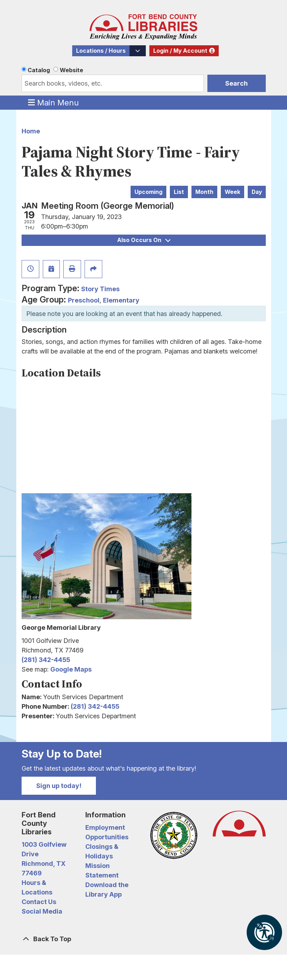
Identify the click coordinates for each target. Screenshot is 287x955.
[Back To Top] (144, 939)
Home (31, 131)
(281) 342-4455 (46, 659)
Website (71, 70)
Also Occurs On (143, 240)
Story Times (100, 289)
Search (236, 83)
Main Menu (53, 102)
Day (257, 192)
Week (232, 192)
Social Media (42, 911)
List (179, 192)
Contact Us (39, 901)
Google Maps (71, 669)
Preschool (83, 300)
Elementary (121, 300)
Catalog (39, 70)
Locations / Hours (101, 50)
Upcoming (148, 192)
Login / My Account (180, 50)
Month (204, 192)
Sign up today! (58, 785)
